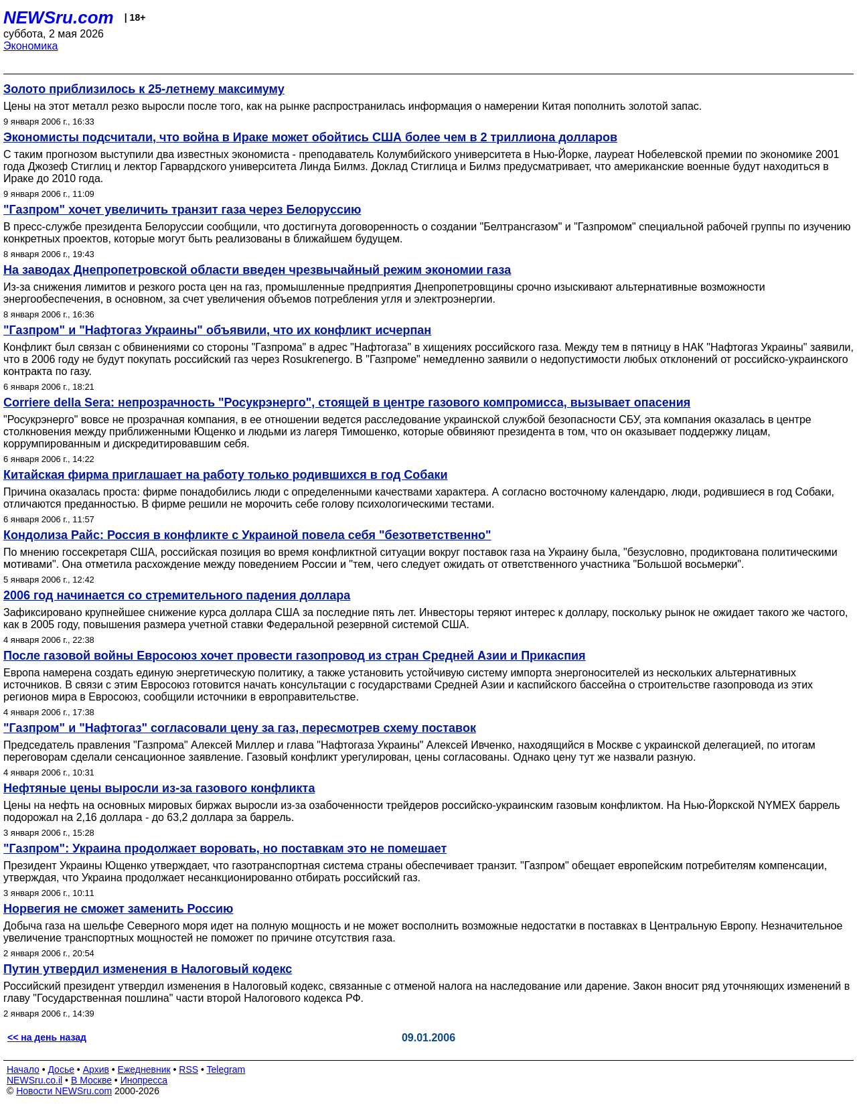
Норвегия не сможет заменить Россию (118, 908)
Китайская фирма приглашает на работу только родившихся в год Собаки (225, 474)
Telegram (226, 1069)
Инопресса (144, 1080)
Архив (96, 1069)
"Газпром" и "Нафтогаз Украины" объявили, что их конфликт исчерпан (217, 330)
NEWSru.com (58, 17)
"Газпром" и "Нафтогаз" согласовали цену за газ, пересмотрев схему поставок (239, 728)
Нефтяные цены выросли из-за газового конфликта (159, 788)
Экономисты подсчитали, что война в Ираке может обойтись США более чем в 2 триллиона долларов (310, 137)
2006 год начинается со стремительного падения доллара (176, 595)
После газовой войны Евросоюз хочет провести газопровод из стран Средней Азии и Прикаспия (294, 655)
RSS (188, 1069)
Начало (23, 1069)
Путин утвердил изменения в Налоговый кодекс (147, 969)
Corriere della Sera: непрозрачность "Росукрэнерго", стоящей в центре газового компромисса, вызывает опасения (346, 402)
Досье (61, 1069)
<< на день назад (46, 1037)
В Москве (91, 1080)
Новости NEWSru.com (64, 1091)
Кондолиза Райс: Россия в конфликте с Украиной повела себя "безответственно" (247, 535)
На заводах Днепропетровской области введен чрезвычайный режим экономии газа (257, 270)
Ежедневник (144, 1069)
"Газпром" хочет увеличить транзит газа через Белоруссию (182, 209)
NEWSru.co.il (34, 1080)
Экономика (30, 46)
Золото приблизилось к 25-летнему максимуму (144, 89)
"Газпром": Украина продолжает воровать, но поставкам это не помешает (225, 848)
